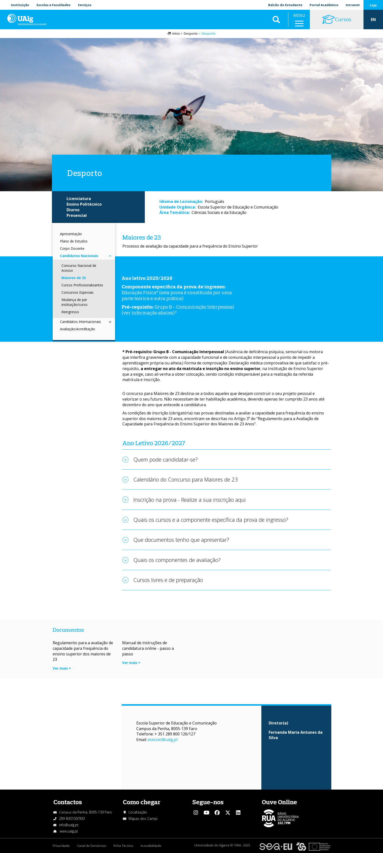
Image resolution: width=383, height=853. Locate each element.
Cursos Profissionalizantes (82, 285)
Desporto (191, 33)
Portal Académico (324, 5)
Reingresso (70, 312)
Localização (137, 812)
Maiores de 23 (73, 277)
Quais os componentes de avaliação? (177, 559)
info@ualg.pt (69, 825)
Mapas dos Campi (142, 818)
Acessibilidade (150, 845)
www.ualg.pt (68, 831)
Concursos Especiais (77, 292)
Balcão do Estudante (285, 5)
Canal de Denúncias (91, 845)
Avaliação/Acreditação (77, 329)
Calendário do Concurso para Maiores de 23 (185, 479)
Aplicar (276, 19)
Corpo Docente (72, 248)
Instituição (20, 5)
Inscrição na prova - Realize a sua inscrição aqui (189, 499)
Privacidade (61, 845)
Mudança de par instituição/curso (74, 302)
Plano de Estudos (74, 241)
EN (373, 19)
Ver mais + (62, 668)
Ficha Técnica (123, 845)
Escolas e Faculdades (53, 5)
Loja (373, 5)
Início (176, 33)
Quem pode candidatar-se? (165, 459)
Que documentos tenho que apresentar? (181, 539)
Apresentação (71, 233)
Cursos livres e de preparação (168, 579)
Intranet (353, 5)
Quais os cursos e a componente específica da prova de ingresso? (210, 519)
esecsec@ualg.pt (163, 739)
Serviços (84, 5)
